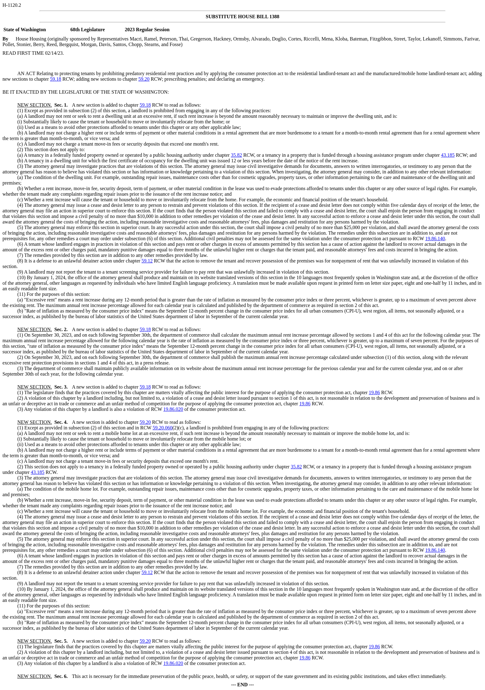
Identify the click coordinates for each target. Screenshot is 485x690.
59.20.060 (162, 427)
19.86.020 (173, 409)
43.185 (448, 155)
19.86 (374, 392)
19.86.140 (435, 238)
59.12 (147, 260)
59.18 (55, 79)
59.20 (143, 79)
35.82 (236, 155)
